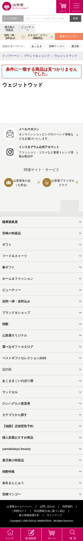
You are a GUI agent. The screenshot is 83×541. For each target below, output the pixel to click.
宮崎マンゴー (57, 46)
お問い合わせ (47, 506)
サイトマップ (54, 515)
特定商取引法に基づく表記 (49, 511)
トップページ (10, 55)
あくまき (36, 46)
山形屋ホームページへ (19, 506)
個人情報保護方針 (29, 515)
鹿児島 (75, 46)
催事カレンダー (69, 36)
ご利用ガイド (19, 511)
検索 (75, 18)
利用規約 (67, 506)
